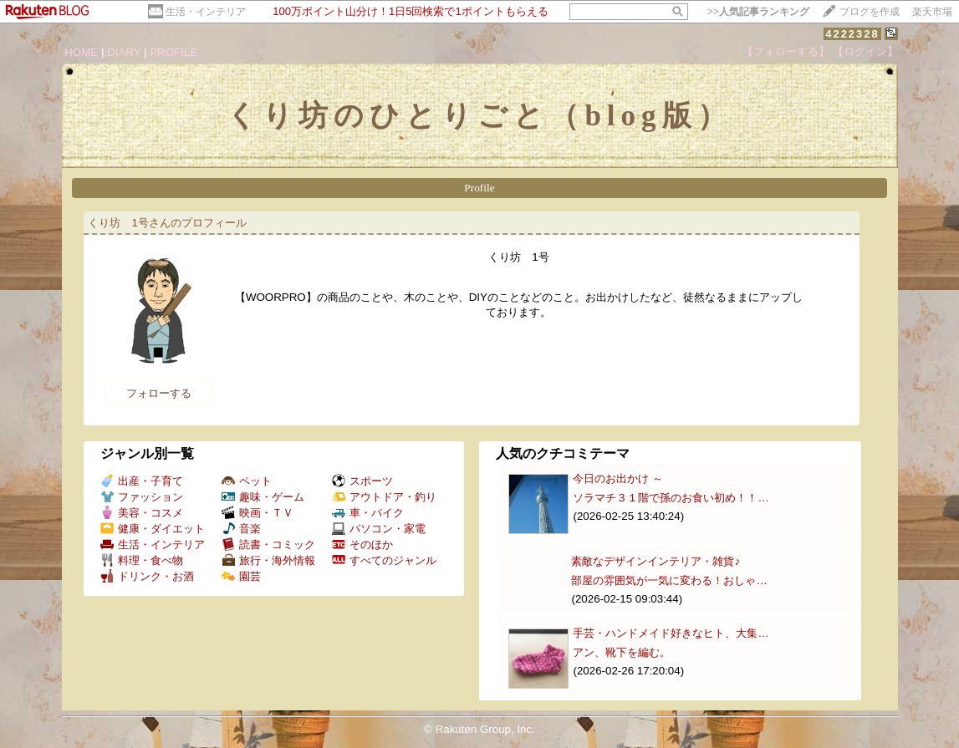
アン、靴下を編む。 (622, 652)
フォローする (158, 393)
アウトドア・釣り (384, 497)
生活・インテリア (206, 12)
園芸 (241, 576)
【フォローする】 (785, 51)
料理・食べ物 (141, 560)
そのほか (362, 544)
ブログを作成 (869, 12)
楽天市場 (932, 12)
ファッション (141, 497)
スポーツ (362, 481)
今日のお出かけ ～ (618, 478)
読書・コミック (268, 544)
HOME (81, 52)
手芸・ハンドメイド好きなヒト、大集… (670, 633)
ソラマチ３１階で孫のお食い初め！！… (670, 497)
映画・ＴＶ (257, 512)
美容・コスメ (141, 512)
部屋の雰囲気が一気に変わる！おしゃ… (669, 580)
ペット (247, 481)
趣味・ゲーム (263, 497)
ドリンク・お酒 (147, 576)
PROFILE (173, 52)
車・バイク (368, 512)
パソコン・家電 (379, 528)
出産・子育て (141, 481)
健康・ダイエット (152, 528)
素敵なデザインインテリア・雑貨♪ (655, 561)
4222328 (852, 34)
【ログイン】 (865, 51)
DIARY (123, 52)
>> (758, 12)
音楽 (241, 528)
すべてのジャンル (384, 560)
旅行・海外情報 (268, 560)
